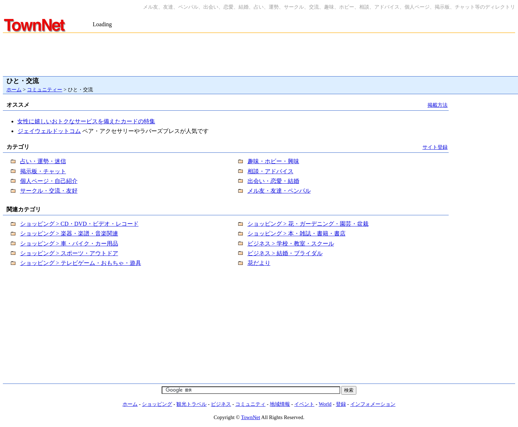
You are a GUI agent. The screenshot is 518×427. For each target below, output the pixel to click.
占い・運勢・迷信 (43, 161)
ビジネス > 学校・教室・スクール (291, 243)
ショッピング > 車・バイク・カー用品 (69, 243)
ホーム (14, 89)
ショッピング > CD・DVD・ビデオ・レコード (79, 224)
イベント (304, 404)
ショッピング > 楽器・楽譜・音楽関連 (69, 233)
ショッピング (157, 404)
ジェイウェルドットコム (49, 131)
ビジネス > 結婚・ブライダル (285, 253)
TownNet (250, 417)
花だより (259, 263)
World (325, 404)
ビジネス (221, 404)
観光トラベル (191, 404)
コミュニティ (250, 404)
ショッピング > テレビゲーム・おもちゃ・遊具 (80, 263)
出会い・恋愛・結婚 (273, 181)
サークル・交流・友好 (49, 191)
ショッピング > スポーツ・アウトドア (69, 253)
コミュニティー (44, 89)
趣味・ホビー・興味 (273, 161)
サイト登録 (435, 147)
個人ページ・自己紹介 (49, 181)
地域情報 (280, 404)
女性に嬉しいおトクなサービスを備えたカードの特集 (86, 121)
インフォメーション (373, 404)
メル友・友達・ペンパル (279, 191)
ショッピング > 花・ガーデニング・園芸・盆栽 (308, 224)
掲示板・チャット (43, 171)
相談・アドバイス (270, 171)
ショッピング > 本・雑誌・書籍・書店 (297, 233)
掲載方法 (437, 105)
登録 (341, 404)
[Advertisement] (177, 17)
